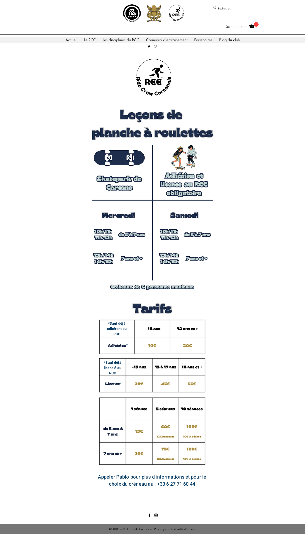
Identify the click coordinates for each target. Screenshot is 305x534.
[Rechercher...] (235, 8)
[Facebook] (149, 46)
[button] (254, 25)
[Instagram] (155, 46)
